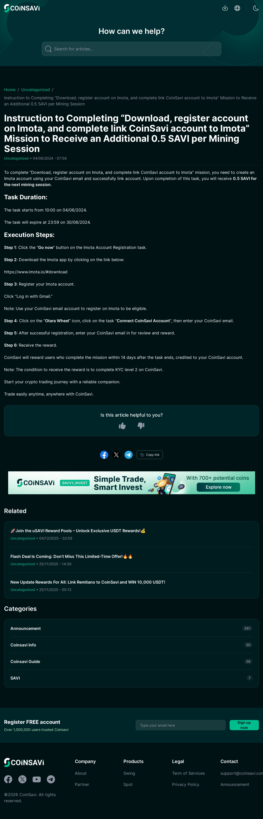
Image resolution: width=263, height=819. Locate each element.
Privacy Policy (185, 784)
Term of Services (188, 773)
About (81, 773)
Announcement (234, 784)
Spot (128, 784)
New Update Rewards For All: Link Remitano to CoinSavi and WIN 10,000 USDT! (87, 582)
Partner (82, 784)
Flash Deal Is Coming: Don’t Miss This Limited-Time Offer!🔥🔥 (71, 556)
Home (10, 89)
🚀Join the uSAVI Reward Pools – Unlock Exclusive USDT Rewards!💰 (78, 530)
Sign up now (244, 725)
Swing (129, 773)
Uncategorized (35, 89)
